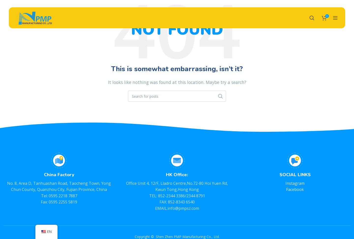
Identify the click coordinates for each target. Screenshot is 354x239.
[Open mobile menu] (335, 18)
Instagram (295, 183)
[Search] (312, 18)
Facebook (295, 189)
